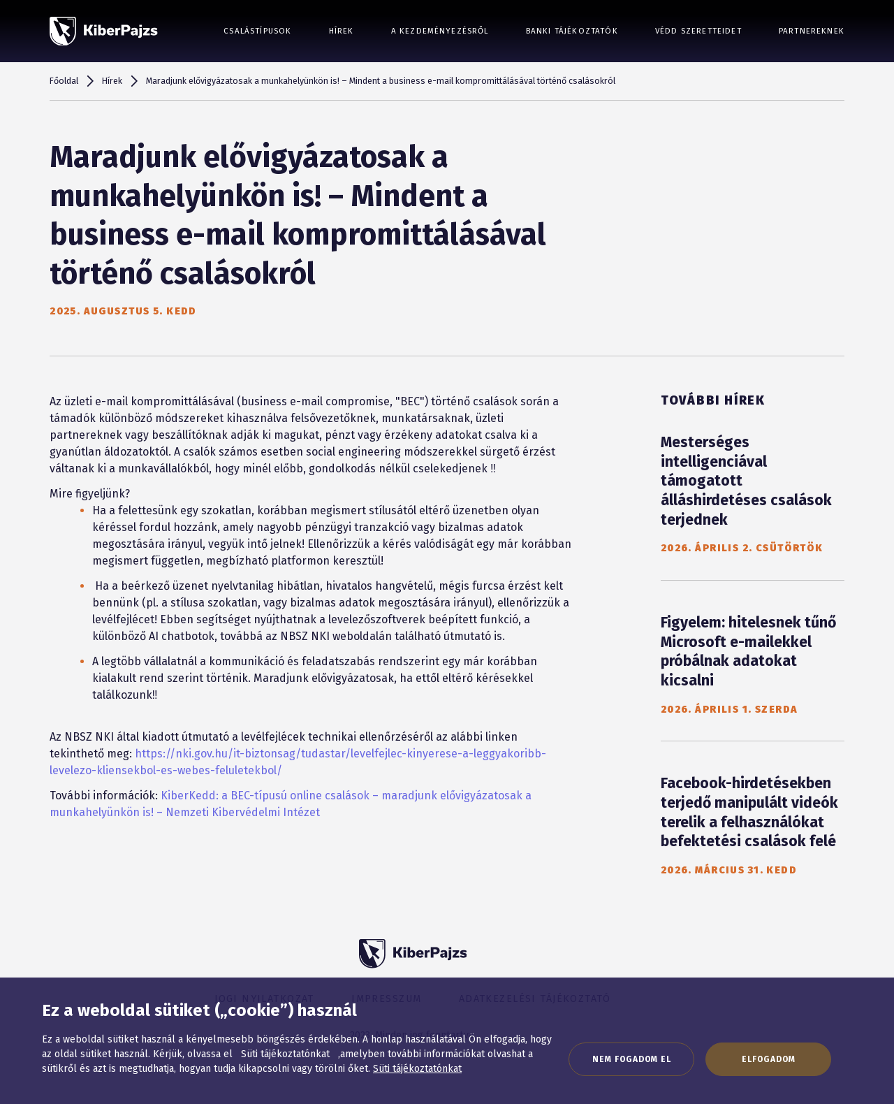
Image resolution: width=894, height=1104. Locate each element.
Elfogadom (769, 1059)
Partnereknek (811, 31)
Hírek (341, 31)
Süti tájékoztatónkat (417, 1069)
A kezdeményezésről (440, 31)
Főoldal (64, 80)
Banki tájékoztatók (572, 31)
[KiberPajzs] (104, 31)
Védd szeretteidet (698, 31)
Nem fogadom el (631, 1059)
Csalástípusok (257, 31)
